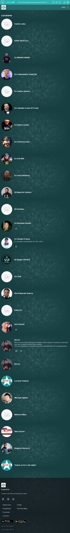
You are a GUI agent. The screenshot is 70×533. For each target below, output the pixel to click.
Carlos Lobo (19, 24)
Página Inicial (7, 505)
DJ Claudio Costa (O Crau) (26, 108)
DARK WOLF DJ (21, 41)
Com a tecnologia (7, 529)
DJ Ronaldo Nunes (22, 223)
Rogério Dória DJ (22, 448)
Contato (19, 505)
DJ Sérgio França (22, 239)
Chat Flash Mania (22, 508)
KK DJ (17, 340)
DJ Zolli (17, 276)
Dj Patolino (19, 209)
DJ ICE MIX (19, 159)
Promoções (6, 512)
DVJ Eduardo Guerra (23, 293)
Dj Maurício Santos (22, 192)
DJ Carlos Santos (22, 91)
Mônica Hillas (20, 414)
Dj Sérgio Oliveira (22, 260)
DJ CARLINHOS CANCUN (25, 74)
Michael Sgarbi (21, 398)
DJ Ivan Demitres (22, 175)
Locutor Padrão (21, 381)
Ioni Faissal (19, 324)
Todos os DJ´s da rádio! (25, 465)
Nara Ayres (19, 431)
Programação (7, 508)
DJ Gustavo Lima (22, 142)
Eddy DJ (18, 310)
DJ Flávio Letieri (21, 125)
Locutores (6, 516)
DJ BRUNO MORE (22, 57)
